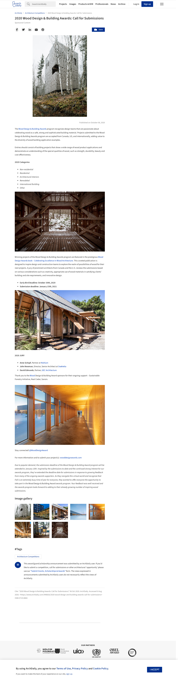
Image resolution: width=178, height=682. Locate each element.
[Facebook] (17, 30)
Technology (139, 430)
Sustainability (122, 430)
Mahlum (44, 362)
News (113, 4)
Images (72, 4)
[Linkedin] (30, 30)
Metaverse (120, 437)
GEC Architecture (49, 370)
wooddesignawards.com (71, 457)
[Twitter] (23, 30)
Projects (63, 4)
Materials (155, 430)
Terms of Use (63, 668)
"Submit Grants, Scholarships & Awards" (48, 571)
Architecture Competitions (28, 556)
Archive (121, 4)
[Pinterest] (43, 30)
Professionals (101, 4)
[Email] (36, 30)
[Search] (44, 4)
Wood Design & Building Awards (32, 128)
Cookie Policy (100, 668)
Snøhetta (62, 366)
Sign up (147, 4)
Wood (32, 375)
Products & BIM (85, 4)
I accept (154, 669)
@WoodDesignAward (38, 450)
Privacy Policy (80, 668)
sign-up (69, 674)
